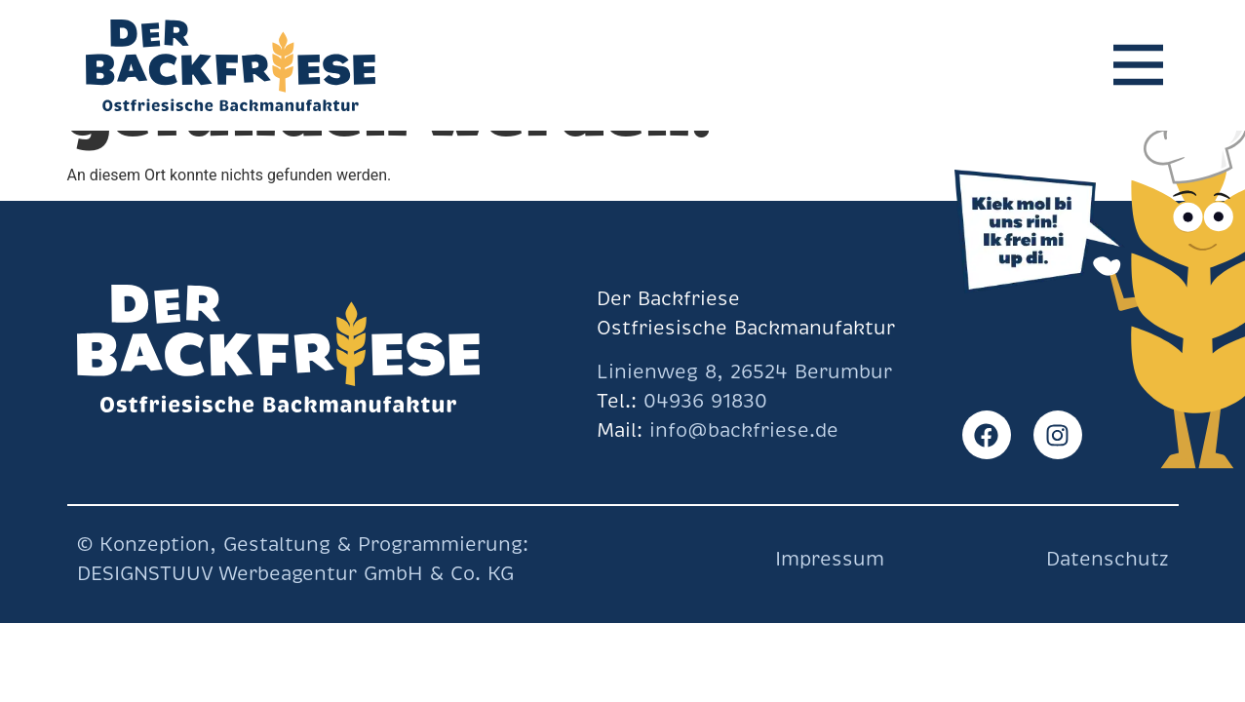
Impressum (829, 559)
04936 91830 (705, 401)
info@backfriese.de (740, 430)
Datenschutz (1107, 559)
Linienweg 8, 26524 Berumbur (744, 372)
